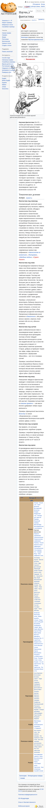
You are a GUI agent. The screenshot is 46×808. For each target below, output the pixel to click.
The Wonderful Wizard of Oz (38, 668)
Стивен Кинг (37, 598)
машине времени (27, 403)
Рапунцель (37, 705)
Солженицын (37, 602)
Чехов (40, 608)
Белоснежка (37, 674)
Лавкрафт (36, 573)
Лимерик (36, 518)
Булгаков (36, 560)
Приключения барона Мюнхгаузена (37, 650)
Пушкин (36, 595)
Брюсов (41, 559)
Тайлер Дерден (38, 712)
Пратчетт (36, 593)
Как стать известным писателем (37, 749)
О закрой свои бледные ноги (38, 639)
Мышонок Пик (37, 637)
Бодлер (36, 559)
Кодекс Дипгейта (38, 628)
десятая (39, 757)
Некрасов (36, 582)
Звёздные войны (25, 256)
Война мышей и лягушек (37, 617)
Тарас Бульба (37, 714)
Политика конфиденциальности (27, 794)
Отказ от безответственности (27, 801)
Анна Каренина (38, 672)
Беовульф (36, 612)
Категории (23, 775)
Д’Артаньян (37, 685)
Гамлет (36, 678)
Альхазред (37, 557)
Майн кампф (37, 632)
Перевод (36, 542)
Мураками (36, 580)
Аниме (22, 777)
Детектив (36, 505)
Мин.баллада (37, 523)
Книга (41, 755)
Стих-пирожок (37, 549)
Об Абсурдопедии (23, 797)
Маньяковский (38, 578)
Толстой (36, 604)
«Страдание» (37, 727)
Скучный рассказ (38, 547)
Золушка (36, 690)
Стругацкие (37, 600)
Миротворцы (37, 720)
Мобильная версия (24, 805)
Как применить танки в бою (38, 737)
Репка (35, 657)
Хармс (35, 608)
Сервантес (37, 597)
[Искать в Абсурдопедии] (40, 10)
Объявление (37, 534)
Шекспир (36, 609)
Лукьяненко (39, 575)
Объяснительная (38, 536)
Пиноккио (36, 698)
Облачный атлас (38, 643)
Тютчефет (36, 606)
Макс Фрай (37, 577)
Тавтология (37, 766)
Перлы (36, 761)
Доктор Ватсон (38, 687)
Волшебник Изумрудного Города (37, 624)
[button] (6, 72)
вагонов (36, 544)
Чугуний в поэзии (38, 770)
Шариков (36, 717)
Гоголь (35, 562)
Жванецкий (37, 568)
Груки (38, 504)
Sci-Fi (33, 20)
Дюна (40, 626)
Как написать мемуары (37, 733)
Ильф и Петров (38, 569)
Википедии (24, 37)
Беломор (36, 676)
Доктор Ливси (37, 688)
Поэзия (41, 542)
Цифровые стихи (38, 554)
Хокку (39, 553)
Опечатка (36, 759)
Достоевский (37, 566)
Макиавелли (30, 59)
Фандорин (36, 716)
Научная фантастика (35, 39)
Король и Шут (37, 571)
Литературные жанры (35, 775)
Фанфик (39, 551)
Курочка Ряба (37, 630)
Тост (35, 551)
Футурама (32, 254)
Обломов (36, 696)
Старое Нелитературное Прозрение (38, 723)
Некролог (36, 533)
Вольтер (22, 413)
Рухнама (40, 657)
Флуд (35, 553)
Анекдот (36, 502)
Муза (35, 757)
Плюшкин (36, 699)
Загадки (36, 511)
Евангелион (31, 316)
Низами (36, 584)
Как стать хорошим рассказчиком (38, 740)
